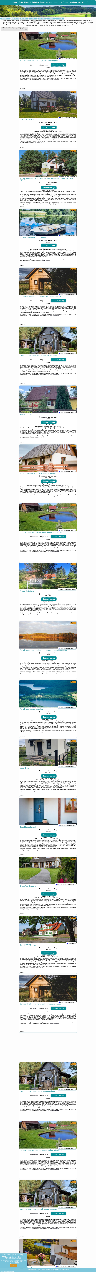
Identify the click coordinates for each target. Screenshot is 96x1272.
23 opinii (73, 193)
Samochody (42, 18)
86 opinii (55, 899)
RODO (17, 1263)
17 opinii (62, 486)
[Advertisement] (48, 1048)
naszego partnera (54, 81)
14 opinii (56, 958)
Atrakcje (51, 18)
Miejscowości (24, 18)
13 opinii (58, 722)
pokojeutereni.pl (91, 1)
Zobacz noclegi (58, 66)
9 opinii (55, 604)
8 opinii (66, 663)
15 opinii (53, 781)
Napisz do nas (65, 1269)
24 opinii (55, 133)
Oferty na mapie (15, 18)
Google (4, 1256)
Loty (33, 18)
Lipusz (73, 33)
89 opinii (59, 251)
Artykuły (60, 18)
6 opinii (54, 427)
